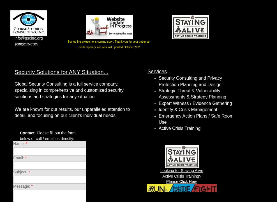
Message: (23, 186)
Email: (20, 158)
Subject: (21, 172)
